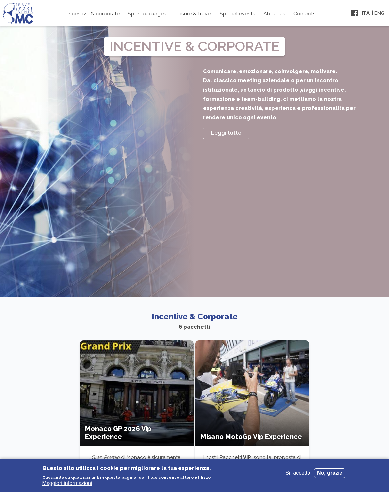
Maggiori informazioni (67, 483)
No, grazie (329, 473)
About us (274, 14)
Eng (379, 13)
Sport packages (147, 14)
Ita (366, 13)
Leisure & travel (193, 14)
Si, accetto (297, 473)
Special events (237, 14)
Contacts (304, 14)
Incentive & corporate (93, 14)
